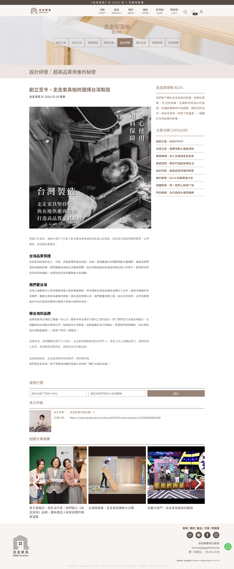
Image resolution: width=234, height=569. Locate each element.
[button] (201, 13)
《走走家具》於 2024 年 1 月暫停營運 (117, 2)
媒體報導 (157, 43)
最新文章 (60, 43)
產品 (199, 528)
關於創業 (141, 43)
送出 (176, 393)
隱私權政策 (188, 560)
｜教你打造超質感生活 (175, 163)
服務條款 (180, 560)
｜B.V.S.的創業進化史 (174, 178)
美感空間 (109, 43)
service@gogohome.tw (205, 548)
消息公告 (76, 43)
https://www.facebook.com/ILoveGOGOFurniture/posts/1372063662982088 (115, 418)
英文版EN (196, 560)
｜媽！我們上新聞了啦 (175, 185)
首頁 (185, 528)
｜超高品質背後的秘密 (175, 171)
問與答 (215, 528)
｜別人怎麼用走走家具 (175, 156)
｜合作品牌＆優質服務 (175, 192)
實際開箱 (93, 43)
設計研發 (125, 43)
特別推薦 (174, 43)
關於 (192, 528)
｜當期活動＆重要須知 (175, 149)
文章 (206, 528)
